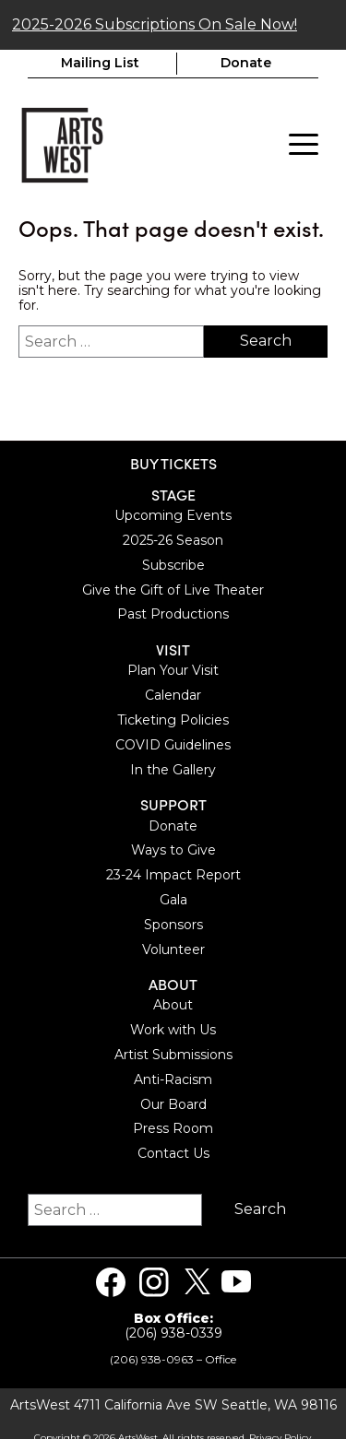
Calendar (173, 693)
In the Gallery (173, 768)
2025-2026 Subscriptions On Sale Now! (154, 22)
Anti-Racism (173, 1077)
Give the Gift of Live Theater (173, 588)
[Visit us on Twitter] (197, 1280)
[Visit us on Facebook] (110, 1280)
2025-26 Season (173, 538)
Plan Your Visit (173, 669)
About (173, 983)
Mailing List (100, 61)
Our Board (173, 1102)
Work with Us (173, 1028)
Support (173, 803)
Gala (173, 898)
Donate (246, 61)
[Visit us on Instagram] (154, 1280)
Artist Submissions (173, 1052)
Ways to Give (173, 849)
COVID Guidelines (173, 743)
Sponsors (173, 922)
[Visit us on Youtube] (236, 1280)
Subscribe (173, 563)
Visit (173, 647)
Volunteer (173, 947)
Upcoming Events (173, 513)
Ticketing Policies (173, 718)
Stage (173, 492)
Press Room (173, 1127)
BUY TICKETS (173, 461)
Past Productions (173, 613)
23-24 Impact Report (173, 873)
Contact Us (173, 1152)
